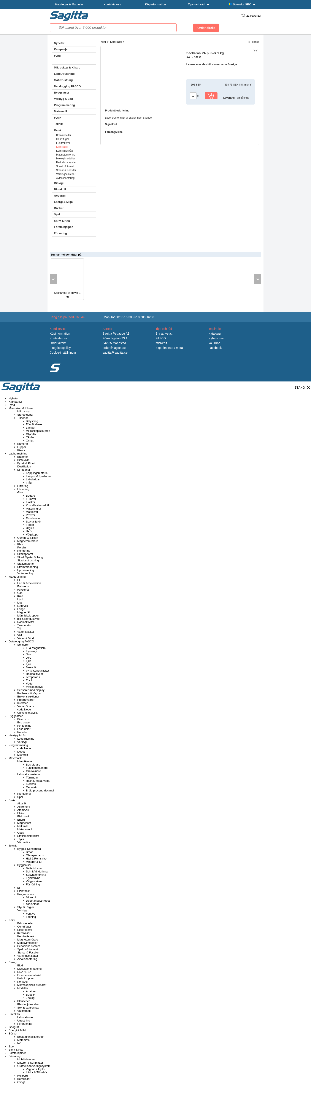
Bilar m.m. (23, 719)
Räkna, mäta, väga (37, 780)
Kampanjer (61, 49)
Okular (30, 437)
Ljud (20, 599)
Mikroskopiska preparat (31, 985)
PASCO (161, 338)
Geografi (59, 195)
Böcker (58, 208)
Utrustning (23, 1020)
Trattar (30, 524)
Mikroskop (23, 411)
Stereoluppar (25, 414)
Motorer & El (33, 861)
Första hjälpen (63, 227)
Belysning (32, 421)
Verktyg (22, 741)
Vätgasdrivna (34, 881)
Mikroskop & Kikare (67, 67)
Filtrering (22, 486)
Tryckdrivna (33, 878)
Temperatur (24, 625)
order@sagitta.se (114, 348)
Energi (21, 819)
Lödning (31, 916)
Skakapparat (25, 554)
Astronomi (23, 806)
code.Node (24, 709)
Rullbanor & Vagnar (29, 693)
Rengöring (23, 550)
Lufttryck (22, 605)
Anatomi (31, 991)
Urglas (30, 528)
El (18, 579)
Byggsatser (61, 92)
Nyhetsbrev (216, 338)
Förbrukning (24, 1023)
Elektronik (23, 816)
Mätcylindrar (33, 508)
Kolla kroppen (26, 978)
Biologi (58, 183)
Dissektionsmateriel (29, 968)
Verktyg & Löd (63, 98)
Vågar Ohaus (25, 706)
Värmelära (23, 842)
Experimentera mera (169, 348)
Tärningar (32, 777)
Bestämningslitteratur (30, 1036)
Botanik (30, 994)
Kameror (22, 443)
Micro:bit (22, 754)
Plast (20, 544)
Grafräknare (33, 771)
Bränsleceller (63, 135)
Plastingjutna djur (28, 1004)
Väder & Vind (25, 638)
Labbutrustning (64, 73)
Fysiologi (31, 651)
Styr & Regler (25, 907)
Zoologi (30, 997)
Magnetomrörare (65, 154)
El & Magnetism (36, 648)
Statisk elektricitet (28, 835)
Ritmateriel (24, 793)
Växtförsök (23, 1010)
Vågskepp (32, 534)
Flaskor (30, 502)
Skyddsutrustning (28, 560)
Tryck (29, 680)
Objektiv (31, 434)
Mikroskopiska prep (38, 430)
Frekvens (23, 586)
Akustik (21, 803)
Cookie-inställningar (63, 352)
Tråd (29, 482)
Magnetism (24, 823)
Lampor (30, 427)
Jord (28, 657)
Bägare (30, 495)
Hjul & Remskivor (37, 858)
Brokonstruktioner (28, 696)
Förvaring (60, 233)
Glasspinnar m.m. (37, 855)
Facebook (215, 348)
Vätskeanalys (34, 686)
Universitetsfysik (27, 712)
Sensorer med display (30, 690)
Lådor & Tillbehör (36, 1072)
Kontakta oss (112, 4)
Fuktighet (23, 589)
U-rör (29, 531)
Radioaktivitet (25, 622)
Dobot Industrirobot (38, 900)
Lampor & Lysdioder (38, 476)
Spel (57, 214)
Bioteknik (60, 189)
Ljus (19, 602)
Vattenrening (25, 573)
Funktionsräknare (37, 767)
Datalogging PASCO (67, 86)
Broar (29, 852)
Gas (19, 592)
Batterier (22, 456)
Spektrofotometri (65, 166)
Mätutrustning (63, 80)
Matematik (61, 111)
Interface (22, 703)
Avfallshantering (65, 178)
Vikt (19, 635)
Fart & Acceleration (29, 583)
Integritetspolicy (60, 348)
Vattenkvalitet (25, 631)
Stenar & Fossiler (66, 170)
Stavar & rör (33, 521)
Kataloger (214, 333)
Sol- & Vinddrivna (37, 871)
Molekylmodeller (65, 158)
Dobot (21, 751)
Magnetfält (23, 612)
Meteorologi (24, 829)
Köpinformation (155, 4)
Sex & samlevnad (28, 1007)
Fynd (57, 55)
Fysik (57, 117)
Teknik (58, 124)
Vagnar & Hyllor (35, 1069)
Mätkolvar (32, 511)
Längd (21, 609)
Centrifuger (62, 139)
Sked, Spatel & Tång (30, 557)
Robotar (22, 732)
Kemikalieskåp (64, 150)
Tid (19, 628)
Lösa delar (23, 729)
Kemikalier (62, 146)
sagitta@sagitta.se (115, 352)
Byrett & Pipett (26, 463)
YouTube (214, 343)
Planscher (23, 1001)
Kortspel (22, 981)
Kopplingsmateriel (37, 473)
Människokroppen (28, 615)
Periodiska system (66, 162)
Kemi (57, 130)
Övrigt (29, 440)
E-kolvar (31, 498)
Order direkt (58, 343)
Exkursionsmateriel (29, 975)
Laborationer (25, 1017)
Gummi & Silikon (27, 537)
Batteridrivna (34, 868)
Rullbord (22, 1075)
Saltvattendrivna (36, 874)
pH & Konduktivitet (28, 618)
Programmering (64, 105)
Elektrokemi (63, 143)
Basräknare (33, 764)
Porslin (21, 547)
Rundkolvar (33, 518)
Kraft (20, 596)
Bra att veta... (164, 333)
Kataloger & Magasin (69, 4)
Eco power (23, 722)
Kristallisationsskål (37, 505)
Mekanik (31, 667)
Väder (29, 683)
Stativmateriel (25, 563)
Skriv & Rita (62, 220)
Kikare (21, 450)
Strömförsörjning (27, 567)
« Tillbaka (253, 41)
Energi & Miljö (63, 201)
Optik (20, 832)
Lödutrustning (25, 738)
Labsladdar (33, 479)
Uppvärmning (25, 570)
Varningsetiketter (65, 174)
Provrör (30, 515)
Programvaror (25, 699)
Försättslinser (34, 424)
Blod (20, 965)
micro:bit (161, 343)
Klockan (31, 784)
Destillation (24, 466)
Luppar (21, 447)
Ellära (20, 813)
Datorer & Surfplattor (30, 1062)
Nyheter (59, 43)
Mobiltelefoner (26, 1059)
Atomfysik (23, 810)
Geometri (31, 787)
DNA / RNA (24, 972)
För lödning (24, 725)
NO (19, 1043)
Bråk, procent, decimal (40, 790)
